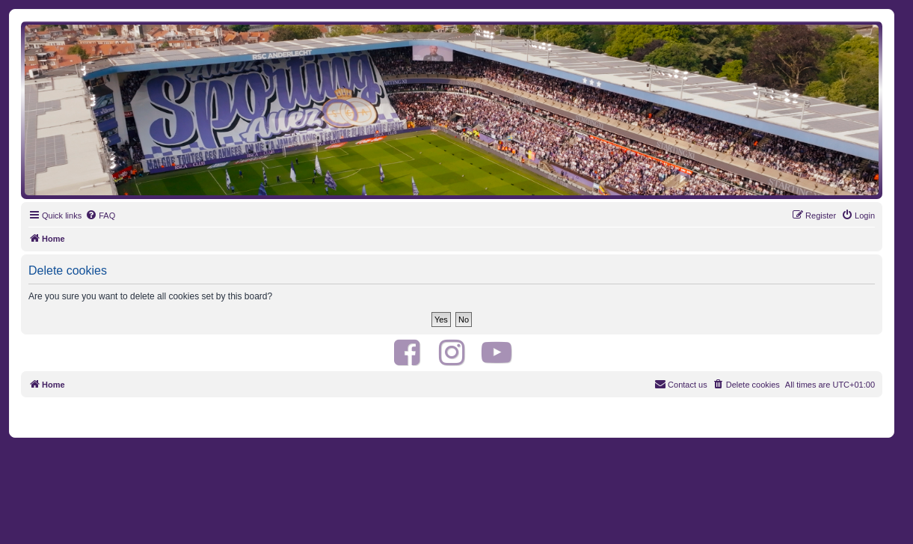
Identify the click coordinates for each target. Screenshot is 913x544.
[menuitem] (100, 215)
